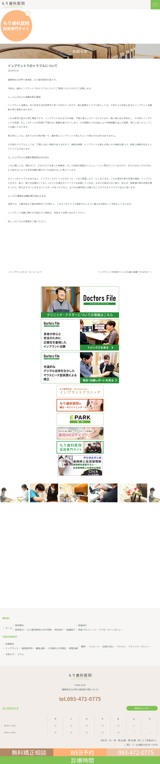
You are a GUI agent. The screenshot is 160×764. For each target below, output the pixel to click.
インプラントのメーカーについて (25, 271)
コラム (20, 654)
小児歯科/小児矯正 (57, 648)
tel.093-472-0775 (80, 698)
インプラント (12, 648)
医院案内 (19, 625)
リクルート (93, 646)
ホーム (8, 627)
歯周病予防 (27, 648)
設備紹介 (70, 629)
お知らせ (9, 654)
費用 (83, 646)
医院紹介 (19, 629)
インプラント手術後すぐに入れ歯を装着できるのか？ (124, 271)
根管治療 (73, 648)
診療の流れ (107, 646)
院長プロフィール (87, 629)
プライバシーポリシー (139, 646)
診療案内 (9, 643)
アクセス (121, 646)
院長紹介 (82, 625)
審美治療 (40, 648)
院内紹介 (59, 629)
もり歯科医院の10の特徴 (39, 629)
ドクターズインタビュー (111, 629)
